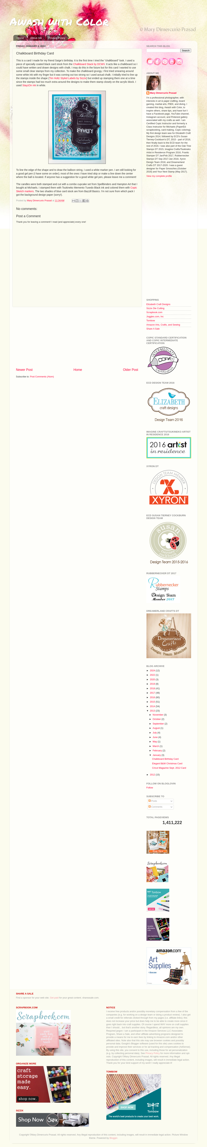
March (156, 746)
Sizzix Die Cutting (155, 308)
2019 (153, 684)
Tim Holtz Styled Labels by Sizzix (67, 78)
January (157, 755)
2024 (153, 670)
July (155, 732)
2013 (153, 710)
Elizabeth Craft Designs (158, 304)
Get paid (54, 997)
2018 (153, 688)
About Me (36, 37)
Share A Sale (153, 329)
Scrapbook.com (154, 312)
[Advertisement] (77, 337)
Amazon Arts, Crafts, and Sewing (163, 325)
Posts (152, 801)
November (158, 715)
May (155, 741)
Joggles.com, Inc (155, 316)
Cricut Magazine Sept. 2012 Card (169, 768)
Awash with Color (59, 21)
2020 (153, 679)
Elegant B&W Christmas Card (167, 763)
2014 (153, 706)
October (157, 719)
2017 (153, 693)
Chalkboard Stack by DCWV (89, 64)
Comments (155, 807)
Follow (149, 787)
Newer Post (24, 370)
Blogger (113, 1138)
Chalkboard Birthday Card (165, 759)
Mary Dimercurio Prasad (163, 93)
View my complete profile (159, 176)
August (156, 728)
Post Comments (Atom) (42, 376)
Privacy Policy (56, 37)
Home (20, 37)
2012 (153, 774)
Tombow (150, 320)
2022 (153, 675)
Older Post (130, 370)
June (155, 737)
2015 (153, 702)
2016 (153, 697)
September (159, 723)
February (157, 750)
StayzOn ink (29, 85)
